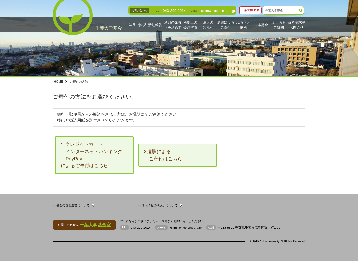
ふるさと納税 (243, 25)
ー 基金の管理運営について (73, 205)
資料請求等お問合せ (296, 25)
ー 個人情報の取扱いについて (160, 205)
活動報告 (155, 25)
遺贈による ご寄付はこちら (163, 155)
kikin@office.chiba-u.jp (216, 10)
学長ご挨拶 (137, 25)
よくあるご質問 (278, 25)
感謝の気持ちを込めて (173, 25)
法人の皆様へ (208, 25)
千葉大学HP (250, 10)
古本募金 (261, 25)
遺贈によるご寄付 (226, 25)
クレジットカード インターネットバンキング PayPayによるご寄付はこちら (91, 155)
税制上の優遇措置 (190, 25)
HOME (58, 81)
